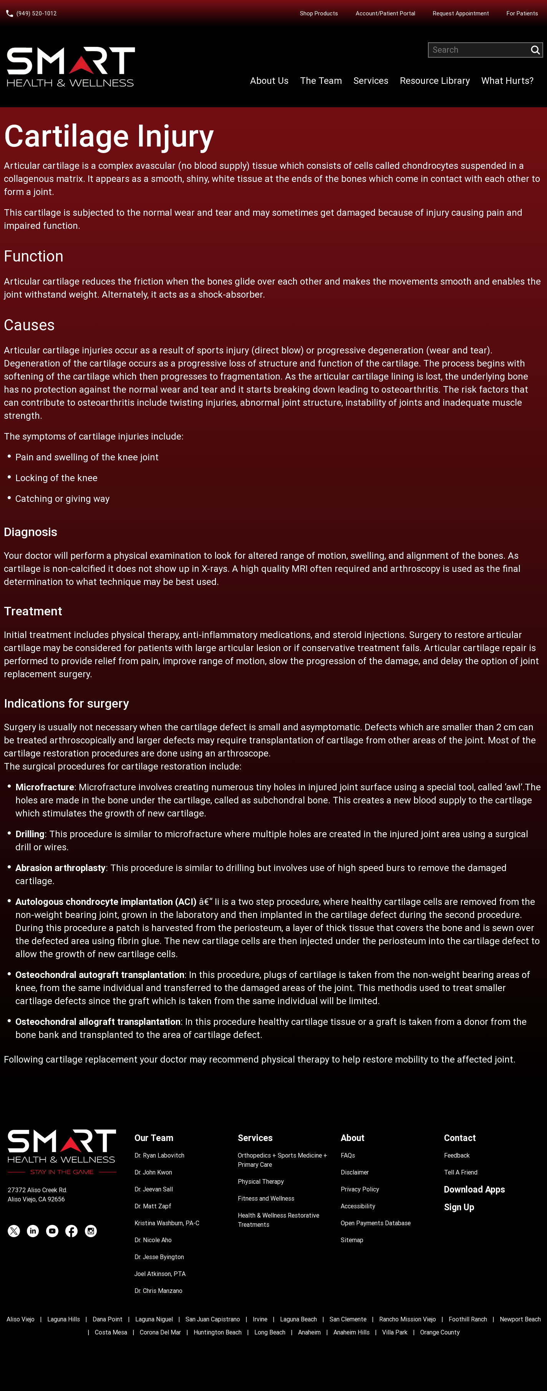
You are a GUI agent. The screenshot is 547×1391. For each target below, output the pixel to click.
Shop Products (319, 13)
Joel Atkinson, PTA (160, 1274)
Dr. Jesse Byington (159, 1257)
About (353, 1138)
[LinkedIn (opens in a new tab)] (33, 1231)
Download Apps (474, 1189)
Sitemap (352, 1240)
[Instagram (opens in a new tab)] (91, 1231)
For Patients (522, 13)
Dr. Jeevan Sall (153, 1189)
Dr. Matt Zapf (152, 1206)
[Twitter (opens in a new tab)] (14, 1231)
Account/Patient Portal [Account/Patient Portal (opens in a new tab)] (385, 13)
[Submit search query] (535, 50)
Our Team (153, 1138)
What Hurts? (507, 80)
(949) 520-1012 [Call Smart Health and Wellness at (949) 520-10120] (37, 13)
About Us (269, 80)
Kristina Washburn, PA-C (166, 1223)
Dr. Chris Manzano (158, 1290)
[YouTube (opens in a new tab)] (52, 1231)
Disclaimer (355, 1172)
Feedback (457, 1155)
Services (370, 80)
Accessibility (358, 1206)
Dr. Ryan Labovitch (159, 1155)
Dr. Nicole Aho (153, 1240)
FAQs (348, 1155)
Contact (460, 1138)
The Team (321, 80)
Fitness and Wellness (266, 1198)
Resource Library (435, 80)
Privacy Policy (360, 1189)
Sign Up (459, 1207)
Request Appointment (461, 13)
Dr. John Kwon (153, 1172)
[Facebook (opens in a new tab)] (71, 1231)
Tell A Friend (460, 1172)
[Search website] (485, 50)
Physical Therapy (261, 1181)
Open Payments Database (376, 1223)
